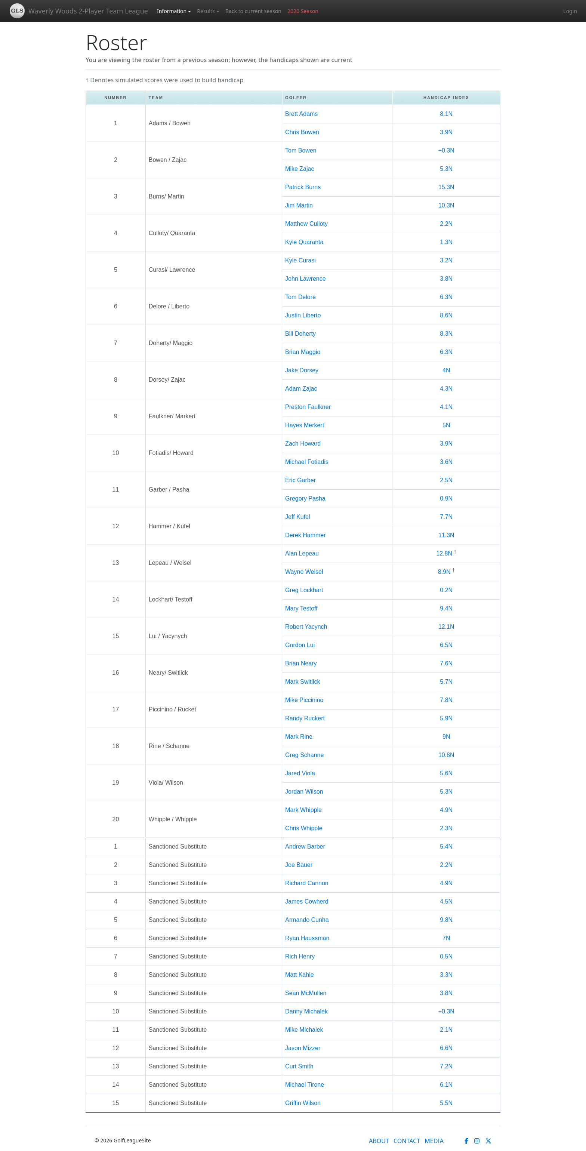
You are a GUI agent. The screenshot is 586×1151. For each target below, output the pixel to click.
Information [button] (171, 11)
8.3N (446, 333)
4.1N (446, 407)
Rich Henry (300, 956)
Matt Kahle (299, 975)
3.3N (446, 975)
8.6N (446, 315)
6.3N (446, 297)
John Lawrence (305, 279)
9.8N (446, 920)
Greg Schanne (304, 755)
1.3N (446, 242)
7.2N (446, 1066)
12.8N (444, 553)
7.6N (446, 663)
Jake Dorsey (301, 370)
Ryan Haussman (307, 938)
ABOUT (379, 1141)
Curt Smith (299, 1066)
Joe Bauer (298, 865)
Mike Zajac (299, 169)
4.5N (446, 901)
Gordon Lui (300, 645)
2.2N (446, 224)
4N (446, 370)
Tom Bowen (301, 150)
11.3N (446, 535)
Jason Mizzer (302, 1048)
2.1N (446, 1030)
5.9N (446, 718)
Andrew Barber (305, 846)
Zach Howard (303, 443)
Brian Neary (301, 663)
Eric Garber (300, 480)
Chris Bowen (302, 132)
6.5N (446, 645)
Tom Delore (300, 297)
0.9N (446, 498)
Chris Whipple (304, 828)
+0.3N (446, 150)
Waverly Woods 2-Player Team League (88, 10)
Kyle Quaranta (304, 242)
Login (570, 11)
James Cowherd (307, 901)
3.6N (446, 462)
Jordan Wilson (304, 791)
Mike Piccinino (304, 700)
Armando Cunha (307, 920)
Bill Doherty (300, 333)
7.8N (446, 700)
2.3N (446, 828)
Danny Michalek (306, 1011)
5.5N (446, 1103)
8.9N (444, 572)
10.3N (446, 205)
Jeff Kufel (297, 517)
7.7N (446, 517)
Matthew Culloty (306, 224)
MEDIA (434, 1141)
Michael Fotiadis (307, 462)
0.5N (446, 956)
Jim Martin (299, 205)
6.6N (446, 1048)
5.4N (446, 846)
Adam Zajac (301, 388)
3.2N (446, 260)
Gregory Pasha (305, 498)
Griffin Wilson (303, 1103)
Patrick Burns (303, 187)
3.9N (446, 132)
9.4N (446, 608)
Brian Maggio (302, 352)
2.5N (446, 480)
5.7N (446, 681)
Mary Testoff (301, 608)
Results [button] (206, 11)
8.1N (446, 114)
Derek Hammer (305, 535)
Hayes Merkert (304, 425)
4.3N (446, 388)
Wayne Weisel (304, 572)
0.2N (446, 590)
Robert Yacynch (306, 627)
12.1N (446, 627)
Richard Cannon (307, 883)
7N (446, 938)
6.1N (446, 1084)
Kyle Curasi (300, 260)
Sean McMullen (305, 993)
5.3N (446, 169)
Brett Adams (301, 114)
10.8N (446, 755)
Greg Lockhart (304, 590)
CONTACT (407, 1141)
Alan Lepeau (302, 553)
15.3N (446, 187)
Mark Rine (298, 736)
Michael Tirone (304, 1084)
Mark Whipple (303, 810)
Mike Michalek (304, 1030)
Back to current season (253, 11)
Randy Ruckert (305, 718)
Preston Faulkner (308, 407)
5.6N (446, 773)
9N (446, 736)
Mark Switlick (302, 681)
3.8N (446, 279)
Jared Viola (300, 773)
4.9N (446, 810)
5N (446, 425)
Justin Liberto (303, 315)
